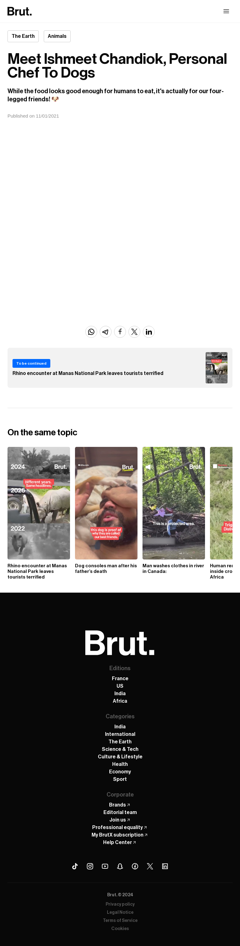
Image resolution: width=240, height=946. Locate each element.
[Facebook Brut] (135, 866)
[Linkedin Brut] (165, 866)
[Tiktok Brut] (75, 866)
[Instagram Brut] (90, 866)
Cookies (120, 929)
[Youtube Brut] (105, 866)
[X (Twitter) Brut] (150, 866)
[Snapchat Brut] (120, 866)
